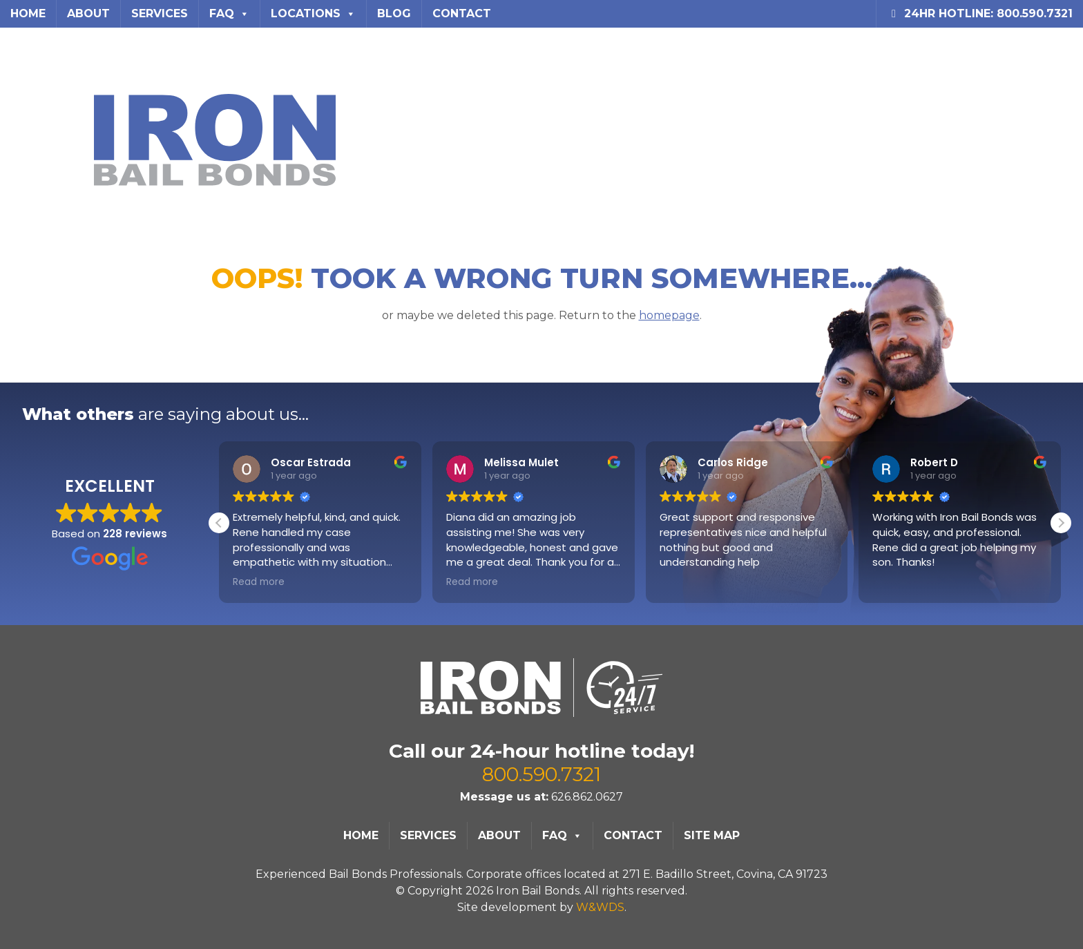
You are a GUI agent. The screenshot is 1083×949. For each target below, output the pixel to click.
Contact (461, 13)
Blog (394, 13)
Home (28, 13)
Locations (313, 14)
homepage (656, 314)
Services (159, 13)
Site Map (712, 835)
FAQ (229, 14)
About (88, 13)
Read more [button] (259, 582)
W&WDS (600, 907)
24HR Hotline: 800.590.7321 (980, 13)
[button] (1061, 522)
